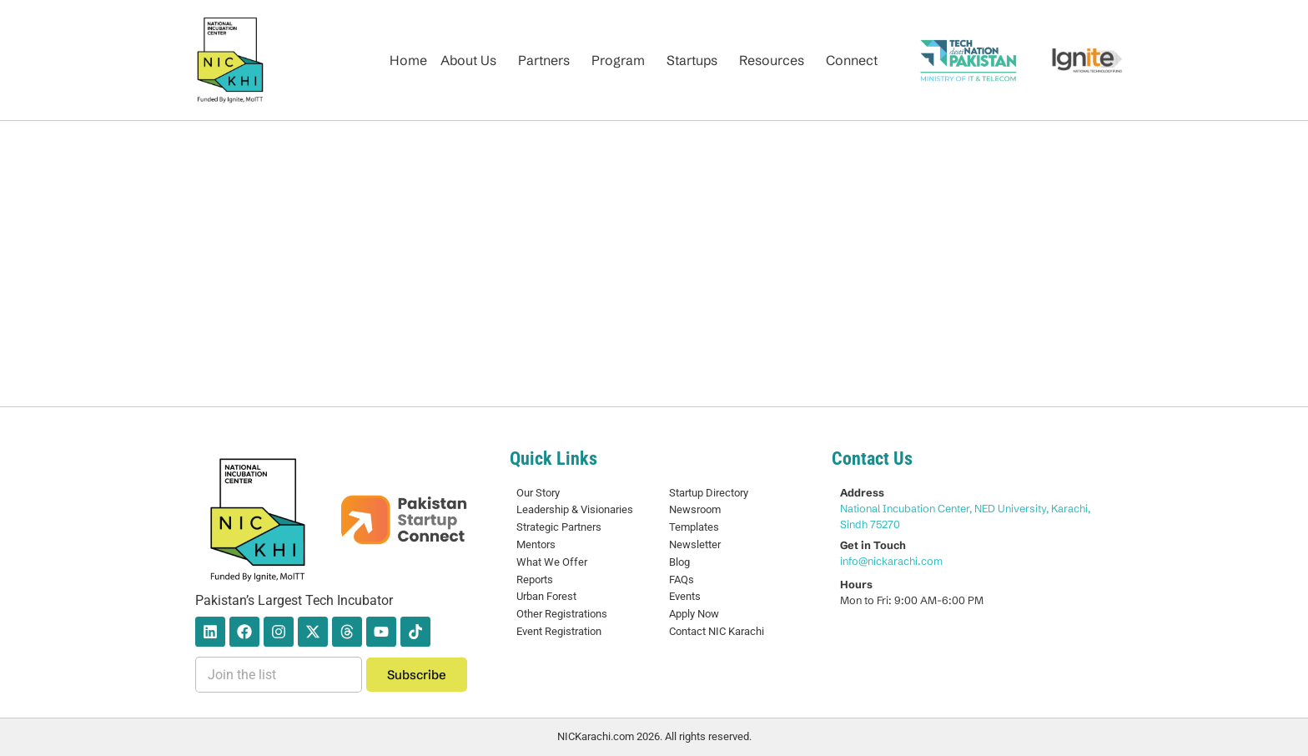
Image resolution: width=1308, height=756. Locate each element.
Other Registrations (561, 613)
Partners (544, 60)
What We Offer (551, 562)
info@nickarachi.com (891, 560)
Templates (694, 527)
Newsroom (695, 509)
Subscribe (416, 675)
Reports (534, 579)
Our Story (538, 492)
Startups (692, 60)
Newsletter (695, 544)
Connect (852, 60)
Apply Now (694, 613)
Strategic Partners (558, 527)
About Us (468, 60)
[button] (472, 60)
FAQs (681, 579)
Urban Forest (546, 596)
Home (408, 60)
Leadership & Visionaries (574, 509)
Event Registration (558, 631)
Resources (771, 60)
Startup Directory (708, 492)
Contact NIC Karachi (716, 631)
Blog (679, 562)
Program (618, 60)
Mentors (536, 544)
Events (685, 596)
